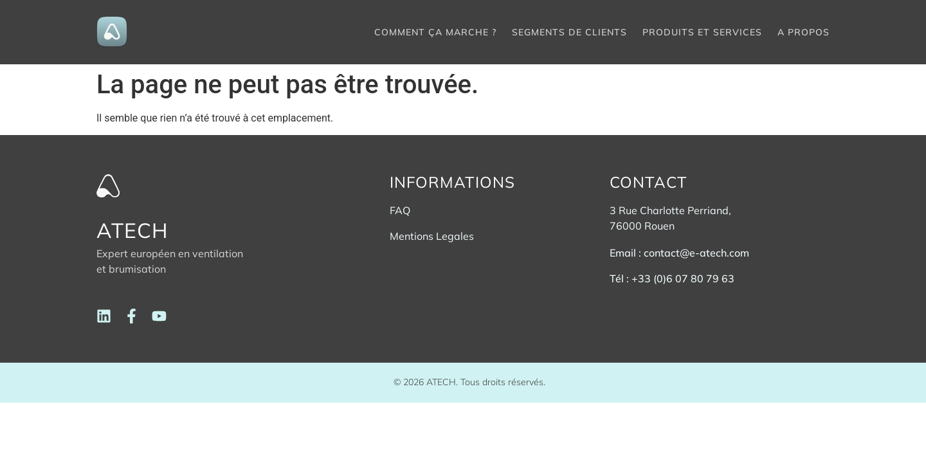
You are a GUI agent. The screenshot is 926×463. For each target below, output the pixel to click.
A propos (803, 32)
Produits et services (702, 32)
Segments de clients (569, 32)
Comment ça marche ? (435, 32)
